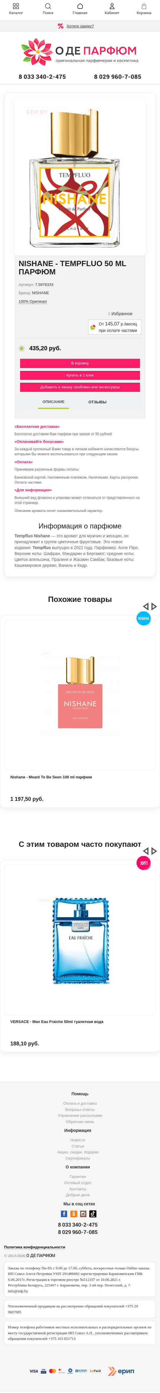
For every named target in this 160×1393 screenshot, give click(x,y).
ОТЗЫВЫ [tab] (97, 402)
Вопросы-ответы (80, 1109)
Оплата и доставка (80, 1103)
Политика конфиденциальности (34, 1247)
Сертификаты (78, 1158)
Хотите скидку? (80, 26)
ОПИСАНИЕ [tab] (54, 402)
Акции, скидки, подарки (77, 1152)
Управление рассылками (80, 1115)
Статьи (78, 1146)
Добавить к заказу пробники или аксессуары (79, 387)
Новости (77, 1140)
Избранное (120, 313)
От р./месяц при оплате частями (118, 327)
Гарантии (78, 1176)
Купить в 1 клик (79, 375)
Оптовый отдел (77, 1183)
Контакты (78, 1189)
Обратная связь (80, 1121)
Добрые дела (78, 1195)
